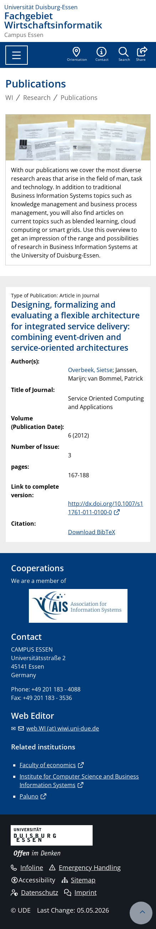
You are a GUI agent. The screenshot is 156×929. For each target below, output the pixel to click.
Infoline (27, 867)
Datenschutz (34, 892)
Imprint (80, 892)
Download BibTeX (91, 532)
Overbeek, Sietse (90, 370)
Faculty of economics (48, 765)
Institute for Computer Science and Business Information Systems (79, 781)
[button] (141, 55)
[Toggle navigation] (16, 55)
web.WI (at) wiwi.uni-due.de (62, 728)
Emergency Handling (85, 867)
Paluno (29, 796)
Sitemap (79, 880)
